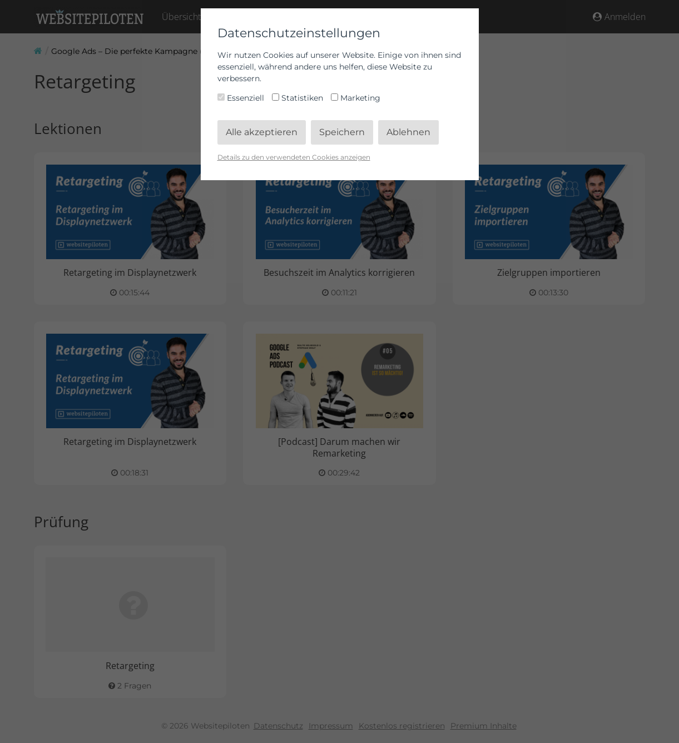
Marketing (355, 98)
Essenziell (241, 98)
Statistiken (298, 98)
